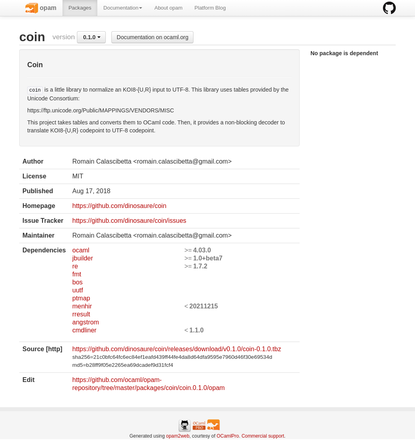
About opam (168, 8)
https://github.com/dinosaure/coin (119, 205)
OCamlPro (228, 436)
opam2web (177, 436)
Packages (79, 8)
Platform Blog (210, 8)
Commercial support (263, 436)
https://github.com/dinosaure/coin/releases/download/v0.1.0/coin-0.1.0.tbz (176, 349)
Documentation (122, 8)
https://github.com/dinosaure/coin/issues (129, 220)
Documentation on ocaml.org (152, 37)
